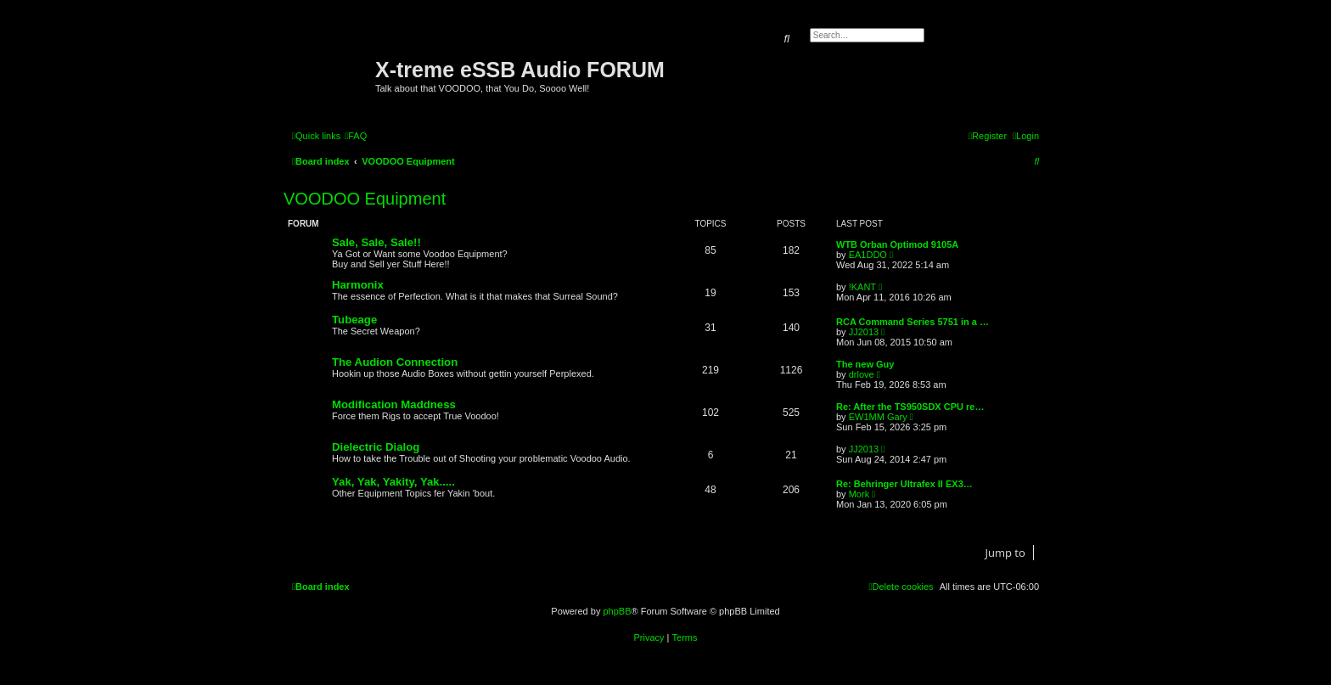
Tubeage (354, 319)
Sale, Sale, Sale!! (376, 242)
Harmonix (358, 284)
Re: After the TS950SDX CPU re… (910, 406)
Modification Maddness (394, 404)
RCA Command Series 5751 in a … (912, 322)
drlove (861, 374)
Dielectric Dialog (375, 447)
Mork (859, 494)
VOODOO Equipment (365, 198)
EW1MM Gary (878, 417)
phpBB (617, 611)
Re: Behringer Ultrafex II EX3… (904, 484)
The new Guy (865, 364)
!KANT (862, 287)
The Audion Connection (395, 362)
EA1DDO (868, 255)
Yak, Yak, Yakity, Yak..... (393, 481)
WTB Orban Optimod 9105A (897, 244)
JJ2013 (864, 332)
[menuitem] (356, 136)
